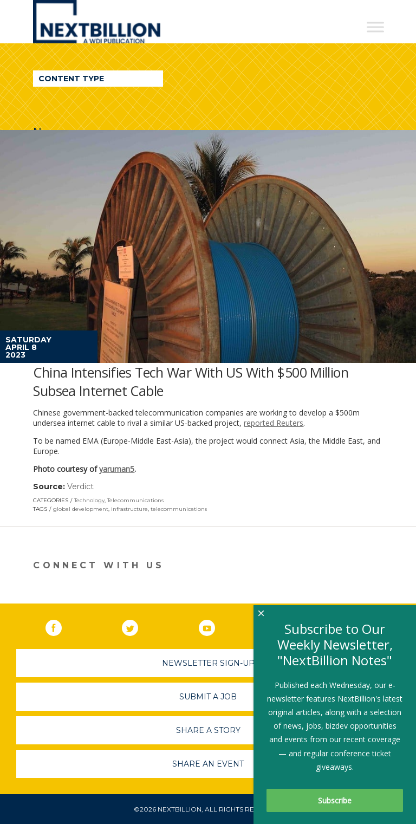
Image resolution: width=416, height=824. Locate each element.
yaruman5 (116, 469)
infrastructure (129, 508)
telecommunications (179, 508)
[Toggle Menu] (375, 27)
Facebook (61, 626)
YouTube (214, 626)
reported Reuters (273, 423)
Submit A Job (208, 697)
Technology (89, 500)
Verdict (80, 486)
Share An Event (208, 764)
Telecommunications (135, 500)
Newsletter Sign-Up (208, 663)
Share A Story (208, 730)
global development (80, 508)
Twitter (137, 626)
